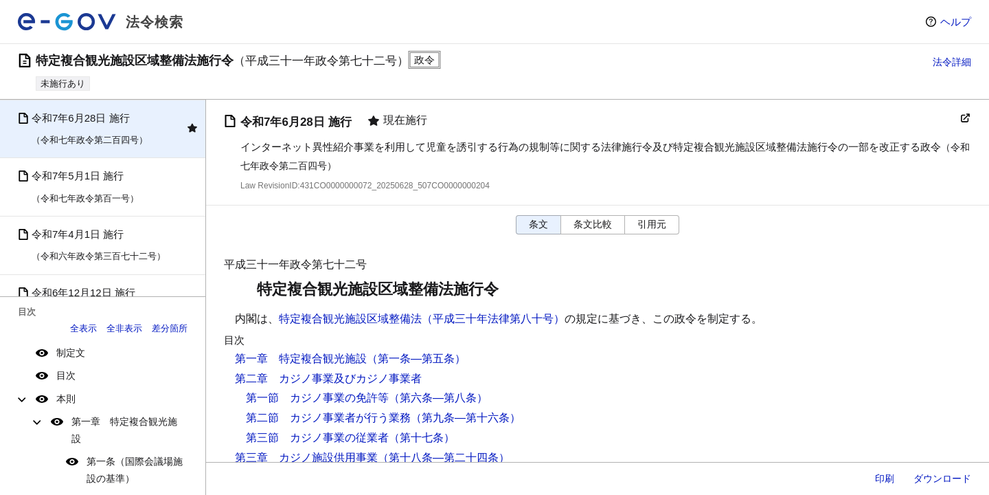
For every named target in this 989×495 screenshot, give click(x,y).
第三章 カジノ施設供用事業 (306, 457)
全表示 (83, 328)
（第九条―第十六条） (466, 418)
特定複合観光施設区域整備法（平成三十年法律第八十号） (422, 318)
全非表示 (124, 328)
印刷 (884, 478)
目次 (66, 375)
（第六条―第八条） (438, 398)
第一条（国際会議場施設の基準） (135, 470)
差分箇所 (169, 328)
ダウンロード (942, 478)
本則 (66, 398)
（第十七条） (422, 437)
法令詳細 (952, 61)
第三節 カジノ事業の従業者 (317, 437)
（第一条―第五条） (416, 358)
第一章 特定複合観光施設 (124, 430)
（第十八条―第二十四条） (444, 457)
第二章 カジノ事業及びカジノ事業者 (328, 378)
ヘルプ (955, 22)
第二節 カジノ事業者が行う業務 (328, 418)
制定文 (70, 352)
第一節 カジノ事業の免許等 (317, 398)
